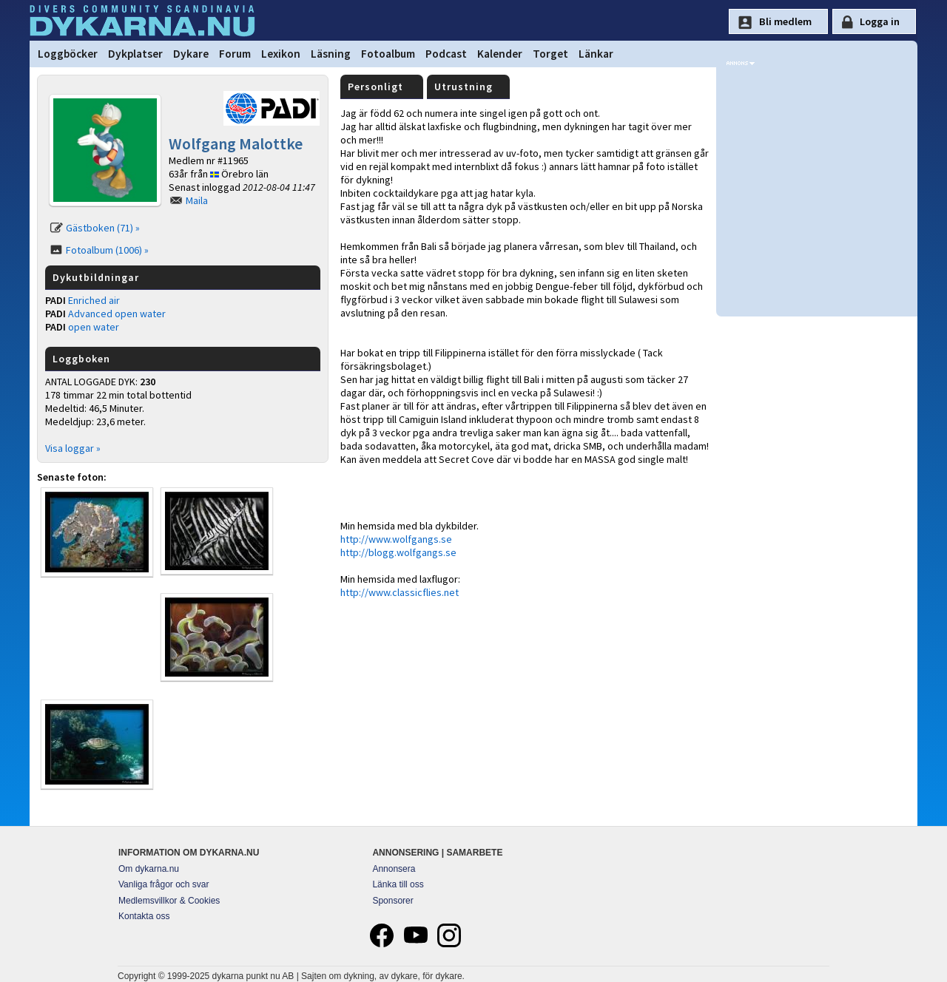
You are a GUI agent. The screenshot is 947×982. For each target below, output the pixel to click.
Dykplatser (135, 54)
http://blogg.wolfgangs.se (398, 552)
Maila (197, 200)
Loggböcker (68, 54)
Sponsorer (392, 900)
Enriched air (94, 300)
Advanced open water (117, 313)
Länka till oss (397, 884)
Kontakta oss (143, 916)
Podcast (446, 54)
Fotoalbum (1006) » (107, 250)
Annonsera (393, 869)
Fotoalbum (388, 54)
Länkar (596, 54)
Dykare (191, 54)
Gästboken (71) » (103, 227)
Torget (550, 54)
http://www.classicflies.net (399, 592)
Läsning (331, 54)
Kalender (499, 54)
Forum (235, 54)
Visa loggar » (73, 448)
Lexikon (280, 54)
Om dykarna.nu (148, 869)
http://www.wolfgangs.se (396, 539)
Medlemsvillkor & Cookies (169, 900)
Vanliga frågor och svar (163, 884)
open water (93, 326)
